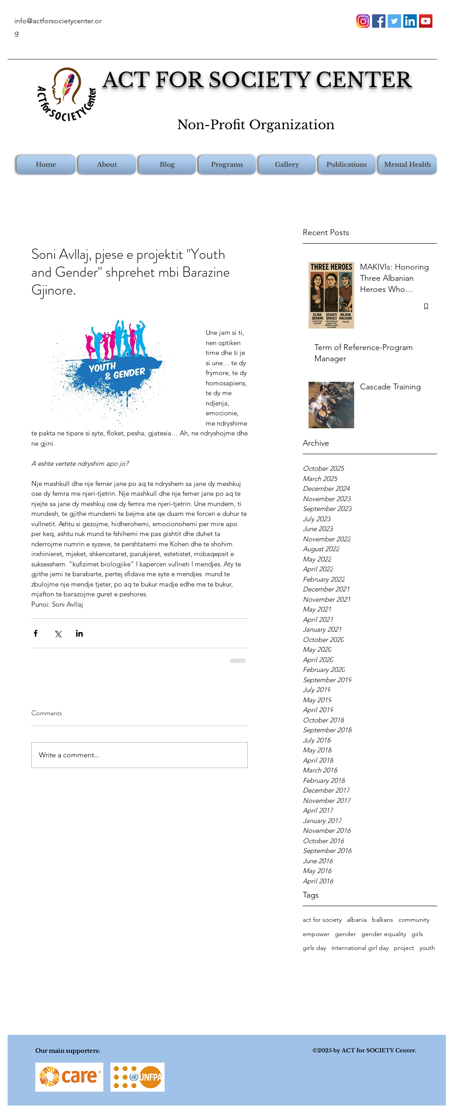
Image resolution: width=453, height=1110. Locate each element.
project (404, 948)
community (413, 920)
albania (357, 920)
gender (345, 934)
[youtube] (425, 21)
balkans (382, 920)
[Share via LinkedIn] (79, 633)
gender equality (383, 934)
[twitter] (394, 21)
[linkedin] (410, 21)
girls (417, 934)
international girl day (360, 948)
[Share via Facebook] (35, 633)
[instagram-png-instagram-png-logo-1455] (363, 21)
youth (427, 948)
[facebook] (378, 21)
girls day (314, 948)
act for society (322, 920)
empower (316, 934)
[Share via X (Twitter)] (57, 633)
